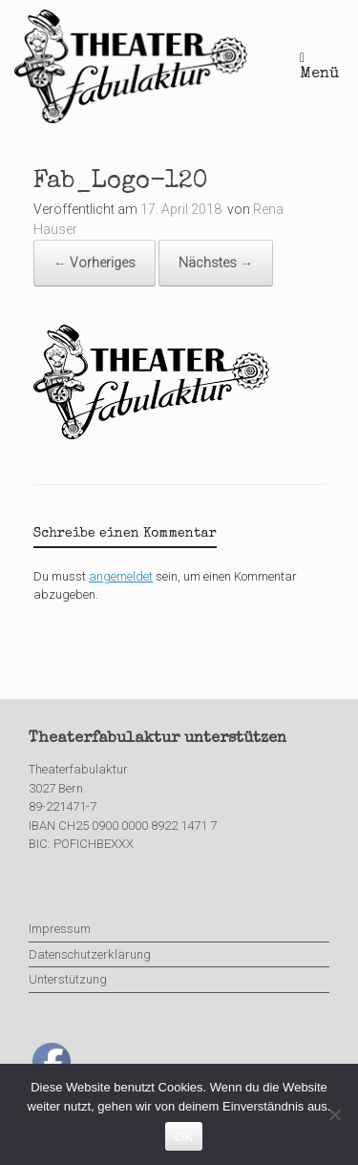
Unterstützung (68, 979)
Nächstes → (216, 262)
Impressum (60, 928)
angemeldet (121, 576)
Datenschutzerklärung (90, 954)
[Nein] (334, 1114)
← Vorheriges (94, 262)
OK (184, 1137)
